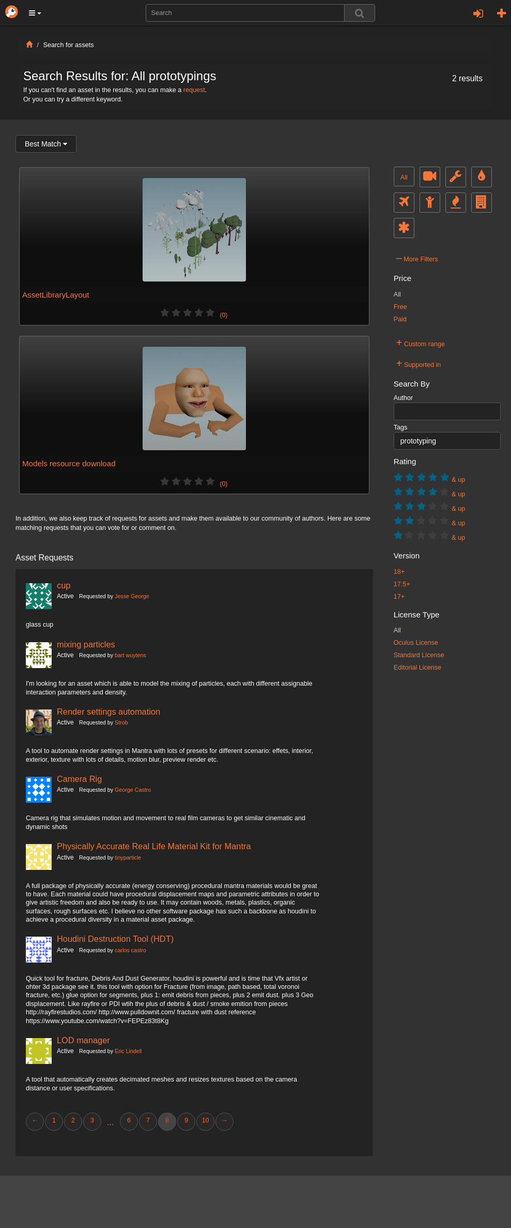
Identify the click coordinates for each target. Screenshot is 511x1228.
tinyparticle (128, 857)
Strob (121, 722)
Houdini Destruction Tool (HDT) (115, 938)
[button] (35, 13)
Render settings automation (108, 711)
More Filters (417, 257)
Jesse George (132, 596)
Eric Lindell (128, 1051)
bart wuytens (130, 655)
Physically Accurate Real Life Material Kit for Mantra (154, 846)
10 (205, 1120)
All (404, 177)
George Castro (133, 790)
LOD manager (83, 1040)
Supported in (418, 363)
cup (63, 585)
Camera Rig (79, 778)
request (194, 90)
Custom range (420, 342)
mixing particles (86, 644)
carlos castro (130, 950)
